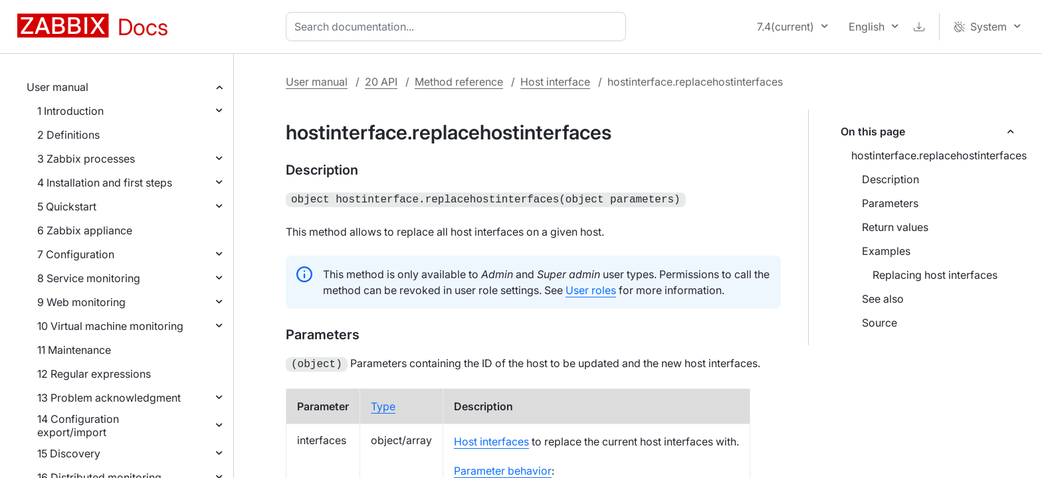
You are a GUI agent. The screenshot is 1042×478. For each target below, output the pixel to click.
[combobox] (458, 26)
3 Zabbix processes (86, 158)
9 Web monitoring (81, 302)
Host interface (555, 81)
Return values (895, 227)
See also (883, 298)
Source (879, 322)
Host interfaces (491, 438)
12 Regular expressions (94, 373)
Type (383, 403)
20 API (381, 81)
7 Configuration (75, 254)
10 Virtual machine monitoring (110, 326)
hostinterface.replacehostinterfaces (938, 155)
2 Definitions (68, 134)
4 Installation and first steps (104, 182)
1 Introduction (70, 111)
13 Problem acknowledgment (109, 397)
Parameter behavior (503, 468)
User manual (57, 87)
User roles (591, 288)
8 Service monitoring (88, 278)
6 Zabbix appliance (84, 230)
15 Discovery (68, 453)
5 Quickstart (66, 206)
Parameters (890, 203)
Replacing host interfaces (935, 274)
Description (890, 179)
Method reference (459, 81)
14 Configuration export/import (78, 425)
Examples (886, 251)
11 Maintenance (74, 350)
